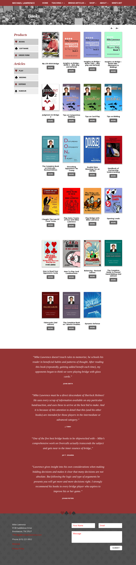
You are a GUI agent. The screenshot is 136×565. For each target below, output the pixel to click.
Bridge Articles (77, 3)
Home (45, 3)
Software (23, 48)
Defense (22, 84)
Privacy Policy (18, 548)
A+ (117, 28)
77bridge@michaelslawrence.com (27, 535)
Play (21, 71)
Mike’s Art (117, 3)
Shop (92, 3)
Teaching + (58, 3)
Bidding (22, 77)
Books (22, 42)
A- (112, 28)
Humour (22, 91)
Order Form (24, 55)
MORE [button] (50, 67)
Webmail (16, 544)
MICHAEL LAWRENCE (23, 3)
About (104, 3)
